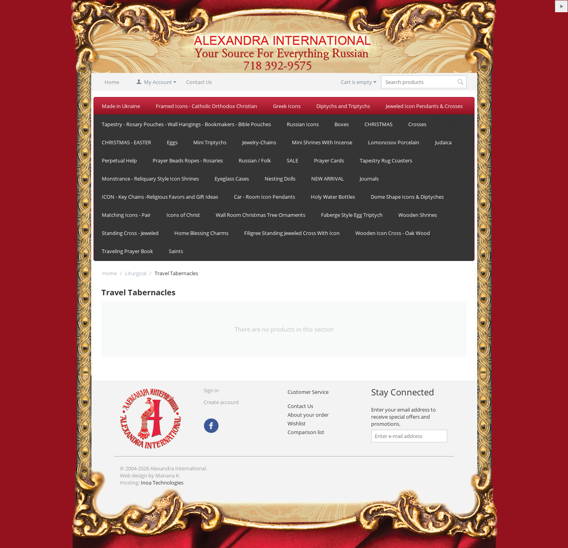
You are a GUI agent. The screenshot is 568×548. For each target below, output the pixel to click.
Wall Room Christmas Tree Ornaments (260, 214)
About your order (308, 414)
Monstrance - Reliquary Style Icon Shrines (150, 178)
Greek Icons (287, 106)
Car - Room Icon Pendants (264, 196)
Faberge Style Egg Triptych (352, 214)
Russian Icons (303, 124)
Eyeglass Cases (232, 178)
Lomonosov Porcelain (393, 142)
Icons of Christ (183, 214)
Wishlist (297, 423)
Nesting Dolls (280, 178)
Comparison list (306, 432)
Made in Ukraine (121, 106)
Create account (221, 402)
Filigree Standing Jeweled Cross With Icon (292, 233)
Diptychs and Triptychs (343, 106)
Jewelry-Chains (259, 142)
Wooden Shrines (417, 214)
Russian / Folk (255, 160)
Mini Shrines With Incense (322, 142)
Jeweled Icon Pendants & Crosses (424, 106)
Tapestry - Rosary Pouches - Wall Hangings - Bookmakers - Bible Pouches (186, 124)
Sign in (211, 390)
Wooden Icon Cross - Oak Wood (392, 233)
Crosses (417, 124)
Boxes (341, 124)
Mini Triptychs (209, 142)
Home (112, 82)
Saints (176, 251)
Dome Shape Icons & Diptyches (407, 196)
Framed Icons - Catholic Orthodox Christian (206, 106)
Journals (369, 178)
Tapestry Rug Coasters (386, 160)
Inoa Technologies (162, 482)
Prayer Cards (329, 160)
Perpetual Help (119, 160)
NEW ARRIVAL (327, 178)
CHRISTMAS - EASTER (126, 142)
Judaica (443, 142)
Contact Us (199, 82)
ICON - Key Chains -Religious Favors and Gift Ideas (160, 196)
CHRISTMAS (378, 124)
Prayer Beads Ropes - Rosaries (188, 160)
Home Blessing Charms (201, 233)
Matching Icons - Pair (126, 214)
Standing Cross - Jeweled (130, 233)
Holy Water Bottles (333, 196)
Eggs (172, 142)
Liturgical (135, 273)
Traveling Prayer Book (127, 251)
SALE (292, 160)
